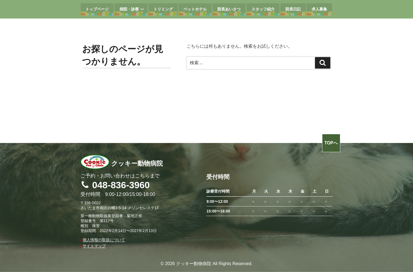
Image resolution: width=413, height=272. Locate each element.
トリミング (163, 9)
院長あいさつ (229, 9)
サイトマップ (94, 246)
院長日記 (293, 9)
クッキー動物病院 (121, 163)
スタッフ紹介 (263, 9)
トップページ (97, 9)
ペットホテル (195, 9)
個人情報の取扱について (104, 240)
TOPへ (331, 143)
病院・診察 (132, 9)
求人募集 (319, 9)
